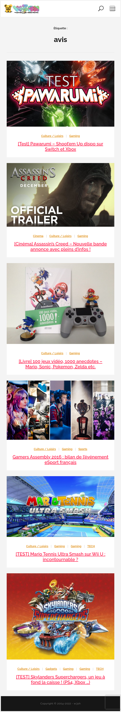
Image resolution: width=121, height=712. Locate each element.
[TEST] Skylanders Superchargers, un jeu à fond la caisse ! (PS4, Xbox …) (60, 679)
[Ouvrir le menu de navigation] (112, 8)
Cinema (38, 236)
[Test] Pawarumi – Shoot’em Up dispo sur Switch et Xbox (60, 146)
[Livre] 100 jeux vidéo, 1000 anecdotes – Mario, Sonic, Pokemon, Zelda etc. (60, 364)
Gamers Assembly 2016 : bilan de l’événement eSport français (60, 459)
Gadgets (51, 668)
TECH (91, 546)
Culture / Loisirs (52, 136)
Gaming (74, 136)
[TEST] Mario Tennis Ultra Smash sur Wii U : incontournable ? (60, 556)
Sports (82, 449)
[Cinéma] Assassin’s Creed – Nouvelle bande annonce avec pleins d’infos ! (60, 246)
